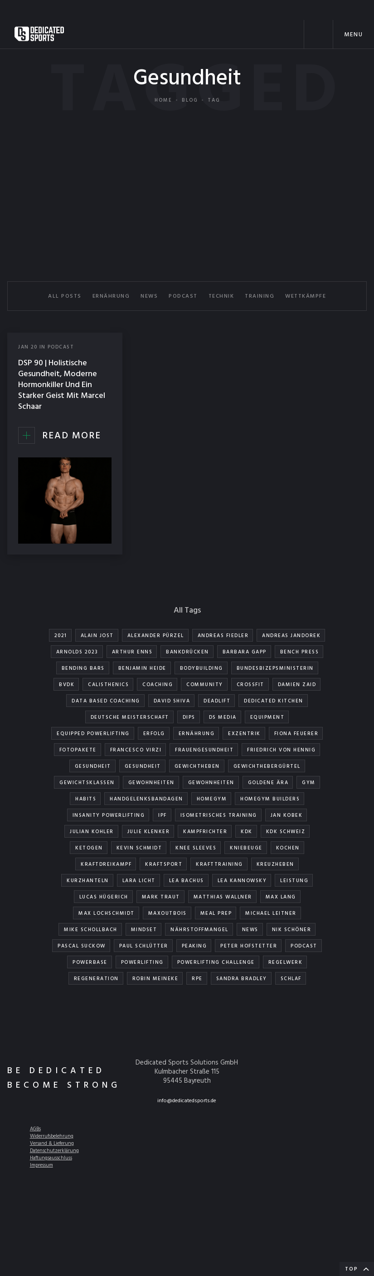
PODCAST (183, 296)
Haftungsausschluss (51, 1158)
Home (163, 100)
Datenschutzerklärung (54, 1150)
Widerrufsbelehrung (51, 1136)
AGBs (35, 1129)
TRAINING (259, 296)
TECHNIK (221, 296)
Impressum (41, 1165)
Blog (190, 100)
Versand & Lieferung (52, 1143)
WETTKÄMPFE (305, 296)
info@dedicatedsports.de (186, 1100)
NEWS (149, 296)
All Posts (65, 296)
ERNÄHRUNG (111, 296)
